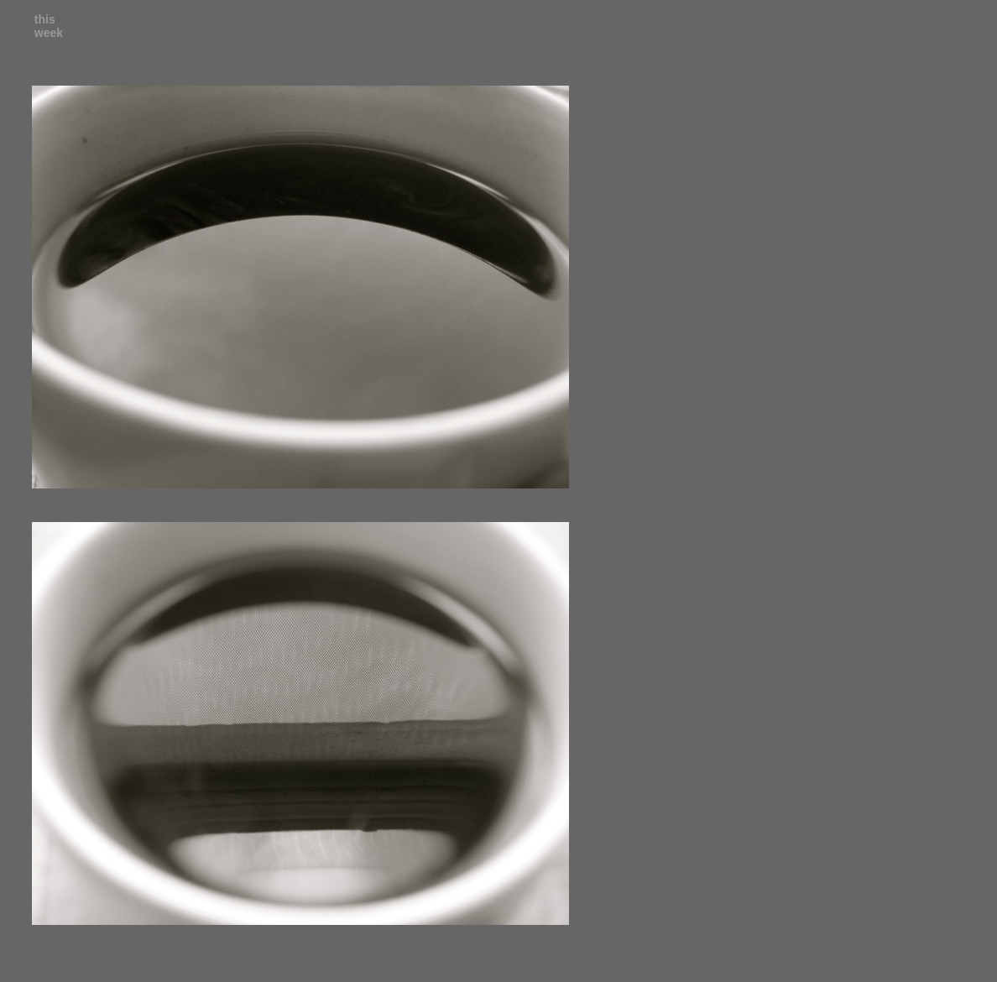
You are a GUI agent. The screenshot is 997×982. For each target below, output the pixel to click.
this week (48, 26)
